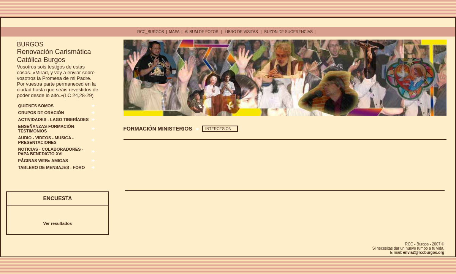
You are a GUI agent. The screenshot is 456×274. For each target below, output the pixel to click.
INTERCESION (218, 129)
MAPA (174, 32)
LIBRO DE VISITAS (241, 32)
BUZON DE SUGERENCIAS (288, 32)
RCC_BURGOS (150, 32)
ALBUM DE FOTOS (201, 32)
